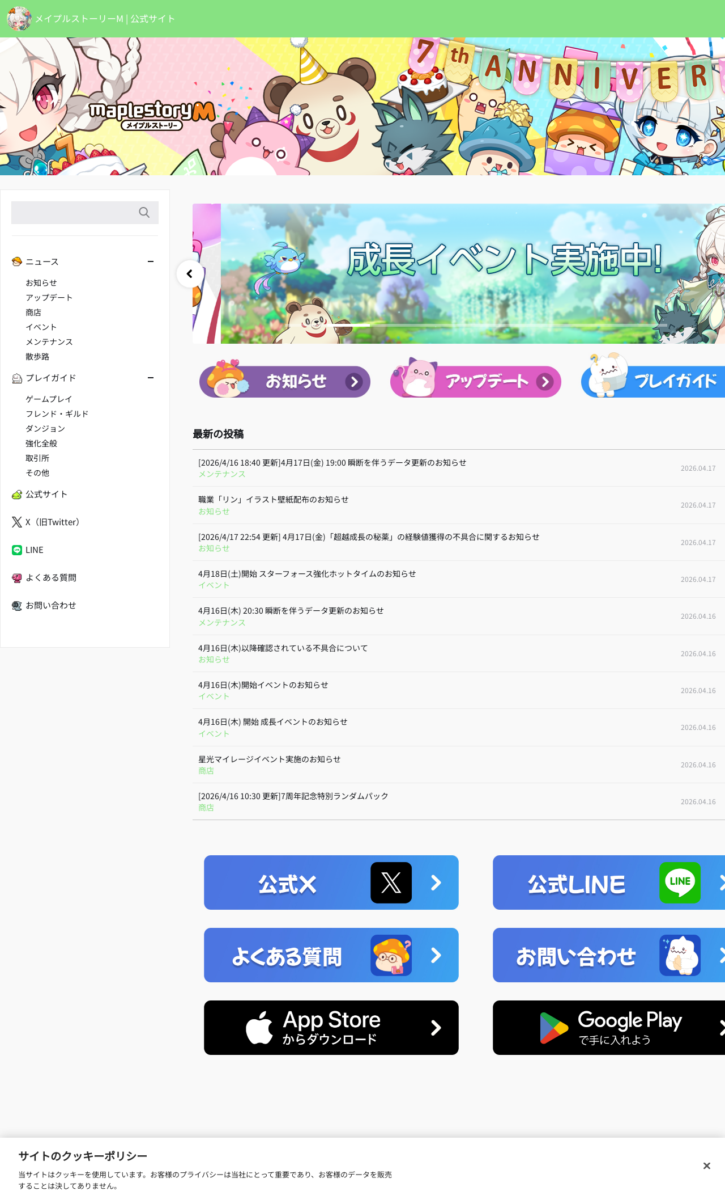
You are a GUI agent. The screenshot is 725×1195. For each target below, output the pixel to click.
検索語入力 (144, 213)
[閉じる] (706, 1179)
